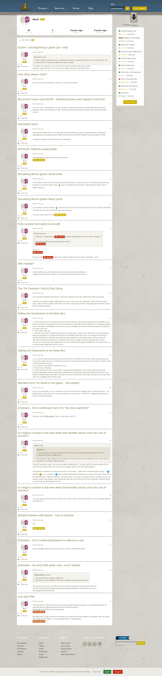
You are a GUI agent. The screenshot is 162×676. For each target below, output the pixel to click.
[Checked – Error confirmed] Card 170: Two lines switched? (53, 407)
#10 (110, 293)
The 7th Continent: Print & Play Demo (40, 288)
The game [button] (43, 8)
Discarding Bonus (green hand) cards (40, 174)
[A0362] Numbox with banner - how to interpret (46, 515)
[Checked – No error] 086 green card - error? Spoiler (49, 565)
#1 (110, 52)
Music (41, 649)
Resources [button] (60, 8)
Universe (20, 646)
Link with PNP (26, 596)
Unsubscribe (120, 646)
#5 (110, 153)
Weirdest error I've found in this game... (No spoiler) (48, 382)
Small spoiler (38, 160)
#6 (110, 178)
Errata (41, 654)
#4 (110, 129)
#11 (110, 318)
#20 (110, 601)
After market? (26, 263)
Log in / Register (139, 8)
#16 (110, 495)
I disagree (117, 672)
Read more (97, 672)
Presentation (22, 643)
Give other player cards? (32, 74)
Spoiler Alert (38, 612)
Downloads (43, 651)
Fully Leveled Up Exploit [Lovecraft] (39, 223)
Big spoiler (59, 237)
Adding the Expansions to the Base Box (41, 313)
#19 (110, 570)
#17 (110, 520)
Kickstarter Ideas (28, 124)
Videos (41, 646)
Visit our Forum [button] (130, 102)
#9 (110, 268)
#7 (110, 203)
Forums (76, 8)
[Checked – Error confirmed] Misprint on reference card (51, 540)
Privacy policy (66, 649)
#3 (110, 104)
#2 (110, 79)
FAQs (41, 643)
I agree (107, 672)
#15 (110, 440)
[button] (113, 4)
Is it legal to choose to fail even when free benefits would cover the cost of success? (62, 434)
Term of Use (65, 646)
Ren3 (24, 59)
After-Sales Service (68, 654)
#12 (110, 355)
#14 (110, 412)
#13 (110, 387)
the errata (49, 416)
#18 (110, 545)
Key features (22, 649)
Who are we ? (66, 643)
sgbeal (36, 445)
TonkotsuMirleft (40, 575)
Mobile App (43, 657)
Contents (20, 651)
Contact (64, 651)
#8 (110, 228)
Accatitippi (38, 57)
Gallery (19, 654)
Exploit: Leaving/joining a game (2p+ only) (43, 47)
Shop (90, 8)
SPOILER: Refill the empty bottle (37, 149)
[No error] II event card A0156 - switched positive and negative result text (61, 99)
